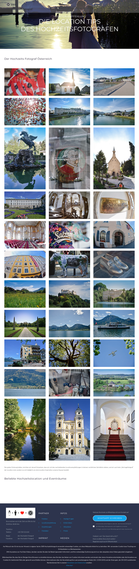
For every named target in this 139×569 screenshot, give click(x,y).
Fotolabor (101, 7)
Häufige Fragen (69, 519)
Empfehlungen (47, 527)
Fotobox (44, 519)
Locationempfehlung (49, 523)
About (61, 7)
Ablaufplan (67, 527)
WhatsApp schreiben (110, 518)
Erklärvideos (68, 523)
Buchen (90, 7)
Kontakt (112, 7)
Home (52, 7)
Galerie (70, 7)
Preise (80, 7)
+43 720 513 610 (23, 532)
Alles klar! (69, 565)
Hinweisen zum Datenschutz (76, 563)
